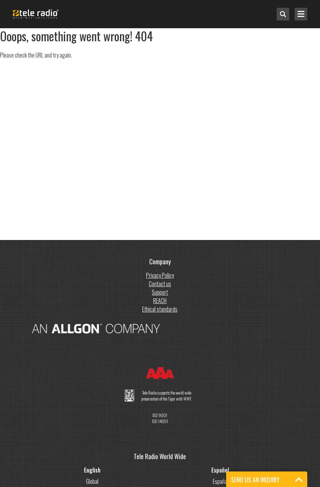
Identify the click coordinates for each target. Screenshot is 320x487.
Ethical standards (159, 309)
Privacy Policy (160, 275)
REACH (160, 300)
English (92, 470)
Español (220, 470)
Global (92, 481)
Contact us (160, 283)
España (220, 481)
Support (160, 292)
